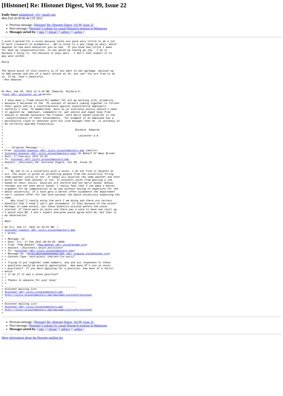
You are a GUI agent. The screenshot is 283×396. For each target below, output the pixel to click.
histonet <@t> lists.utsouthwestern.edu (40, 183)
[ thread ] (52, 32)
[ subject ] (65, 32)
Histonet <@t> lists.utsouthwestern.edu (34, 342)
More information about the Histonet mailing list (32, 392)
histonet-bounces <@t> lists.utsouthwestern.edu (49, 172)
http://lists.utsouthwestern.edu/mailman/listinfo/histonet (48, 346)
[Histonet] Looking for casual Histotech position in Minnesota (68, 28)
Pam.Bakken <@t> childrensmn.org (62, 286)
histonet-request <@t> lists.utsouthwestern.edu (40, 268)
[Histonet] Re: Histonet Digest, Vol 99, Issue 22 (64, 25)
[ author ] (78, 32)
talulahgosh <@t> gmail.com (37, 14)
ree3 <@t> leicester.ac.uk (22, 105)
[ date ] (41, 32)
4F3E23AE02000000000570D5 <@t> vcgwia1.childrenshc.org (68, 296)
